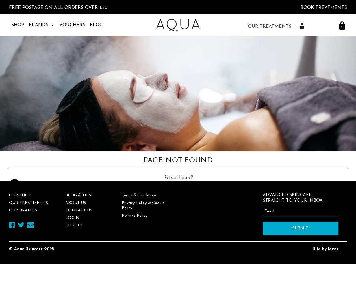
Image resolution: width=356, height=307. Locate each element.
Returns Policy (134, 216)
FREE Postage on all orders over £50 (58, 7)
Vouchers (72, 25)
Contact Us (78, 210)
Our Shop (20, 195)
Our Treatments (28, 203)
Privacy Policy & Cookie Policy (143, 205)
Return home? (178, 177)
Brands (42, 25)
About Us (75, 203)
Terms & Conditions (139, 195)
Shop (17, 25)
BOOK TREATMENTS (324, 7)
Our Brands (23, 210)
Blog (96, 25)
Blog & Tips (78, 195)
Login (72, 218)
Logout (74, 225)
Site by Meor (325, 249)
